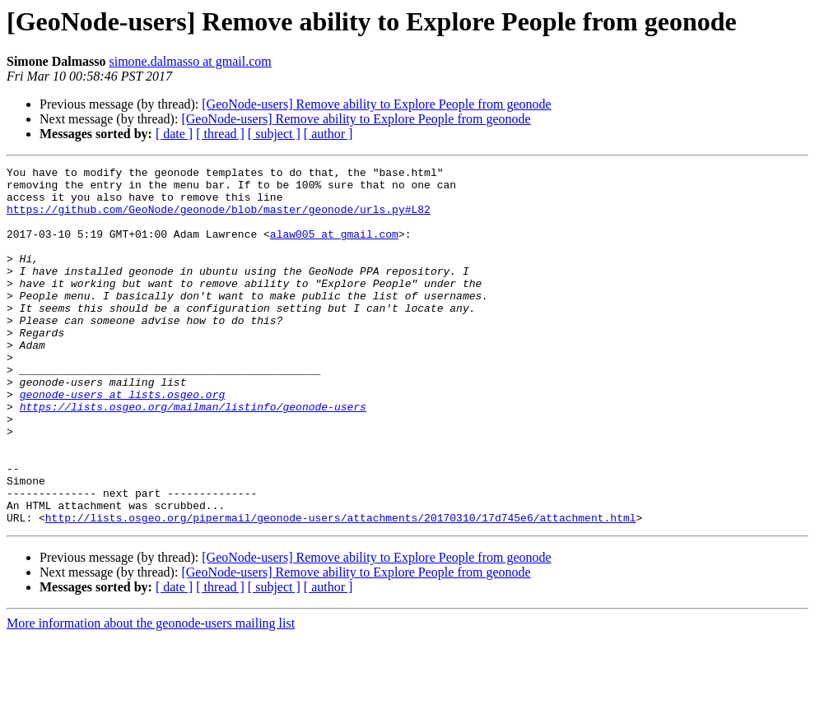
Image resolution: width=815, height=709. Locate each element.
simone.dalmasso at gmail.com (190, 61)
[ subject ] (274, 134)
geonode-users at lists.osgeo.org (123, 440)
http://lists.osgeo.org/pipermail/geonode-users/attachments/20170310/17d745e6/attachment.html (340, 589)
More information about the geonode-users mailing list (151, 695)
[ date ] (174, 134)
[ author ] (328, 134)
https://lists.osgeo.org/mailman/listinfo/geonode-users (193, 455)
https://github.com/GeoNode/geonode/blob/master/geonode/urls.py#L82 (219, 218)
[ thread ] (220, 134)
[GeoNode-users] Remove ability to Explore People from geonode (376, 104)
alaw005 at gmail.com (334, 248)
